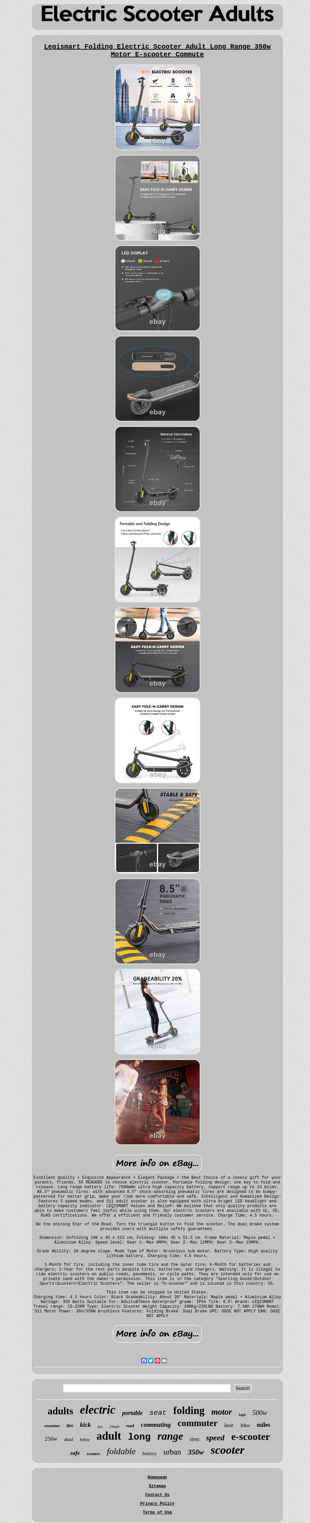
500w (259, 1412)
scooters (93, 1453)
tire (69, 1425)
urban (172, 1452)
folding (188, 1410)
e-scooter (250, 1436)
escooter (52, 1425)
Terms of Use (157, 1512)
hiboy (85, 1439)
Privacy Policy (157, 1503)
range (170, 1436)
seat (157, 1413)
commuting (156, 1424)
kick (85, 1424)
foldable (121, 1451)
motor (221, 1411)
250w (51, 1439)
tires (194, 1439)
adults (60, 1411)
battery (149, 1453)
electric (97, 1409)
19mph (114, 1426)
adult (108, 1436)
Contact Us (157, 1495)
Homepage (157, 1477)
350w (196, 1452)
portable (132, 1413)
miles (263, 1424)
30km (245, 1425)
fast (100, 1427)
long (139, 1437)
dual (68, 1439)
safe (75, 1453)
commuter (197, 1423)
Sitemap (157, 1486)
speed (215, 1437)
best (228, 1425)
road (130, 1425)
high (242, 1415)
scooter (228, 1450)
